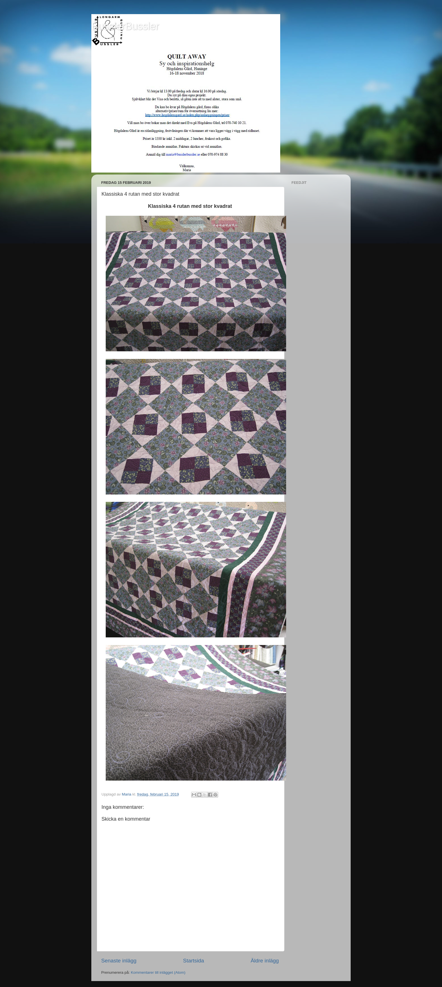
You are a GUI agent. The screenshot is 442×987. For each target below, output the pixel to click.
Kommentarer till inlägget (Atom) (158, 972)
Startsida (193, 961)
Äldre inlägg (265, 961)
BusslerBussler (125, 26)
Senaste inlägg (118, 961)
